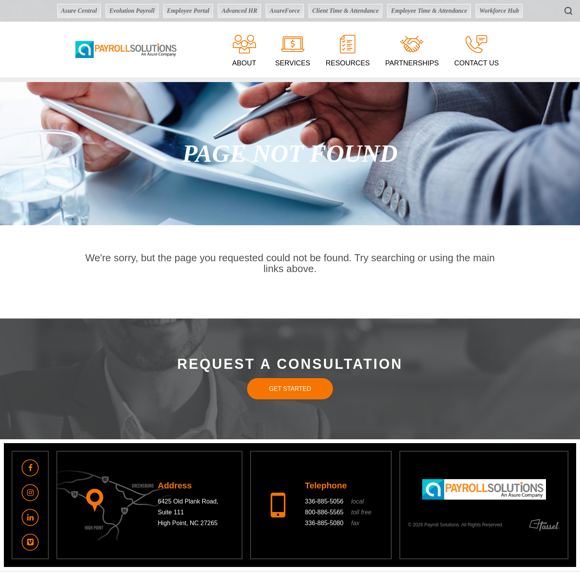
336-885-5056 (334, 503)
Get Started (290, 389)
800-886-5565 (338, 513)
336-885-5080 (332, 524)
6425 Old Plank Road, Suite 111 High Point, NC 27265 (188, 514)
